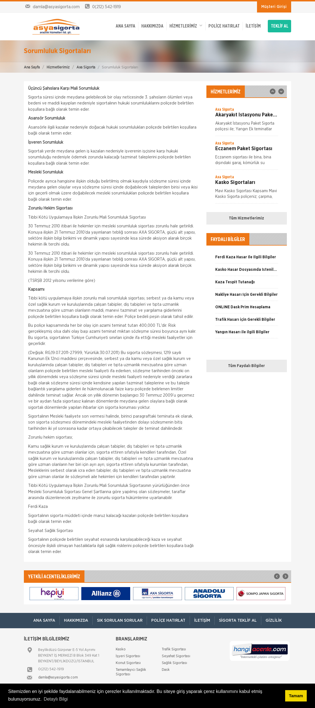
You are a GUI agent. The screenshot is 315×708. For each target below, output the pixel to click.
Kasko (121, 649)
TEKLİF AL (279, 26)
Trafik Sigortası (174, 649)
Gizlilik (274, 620)
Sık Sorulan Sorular (119, 620)
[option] (246, 121)
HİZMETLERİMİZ (185, 25)
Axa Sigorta (85, 67)
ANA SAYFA (125, 26)
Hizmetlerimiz (58, 67)
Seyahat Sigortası (176, 656)
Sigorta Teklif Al (238, 620)
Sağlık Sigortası (174, 663)
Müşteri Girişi (274, 7)
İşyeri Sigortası (128, 656)
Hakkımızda (152, 26)
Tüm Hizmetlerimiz (246, 218)
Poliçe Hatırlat (224, 26)
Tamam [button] (296, 696)
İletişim (253, 26)
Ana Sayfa (32, 67)
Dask (166, 670)
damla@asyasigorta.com (58, 677)
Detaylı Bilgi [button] (56, 699)
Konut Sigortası (128, 663)
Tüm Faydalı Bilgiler (246, 366)
